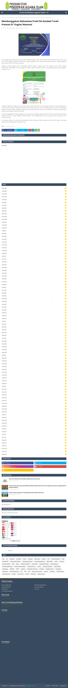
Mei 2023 (34, 262)
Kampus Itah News (6, 587)
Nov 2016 (34, 448)
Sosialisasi (52, 571)
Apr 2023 (34, 264)
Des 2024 (34, 216)
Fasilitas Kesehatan (55, 559)
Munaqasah (5, 569)
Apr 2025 (34, 211)
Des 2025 (34, 194)
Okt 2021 (34, 312)
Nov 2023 (34, 245)
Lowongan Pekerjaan (47, 566)
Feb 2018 (34, 423)
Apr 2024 (34, 239)
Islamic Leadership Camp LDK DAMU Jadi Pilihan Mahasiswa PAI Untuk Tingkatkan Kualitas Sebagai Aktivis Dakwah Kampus (37, 486)
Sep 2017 (34, 431)
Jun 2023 (34, 259)
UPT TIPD (36, 589)
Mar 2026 (34, 188)
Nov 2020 (34, 344)
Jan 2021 (34, 338)
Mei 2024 (34, 236)
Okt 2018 (34, 406)
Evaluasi (43, 559)
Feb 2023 (34, 270)
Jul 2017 (34, 434)
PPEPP (17, 569)
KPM (13, 564)
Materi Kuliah (57, 566)
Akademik (12, 559)
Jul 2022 (34, 287)
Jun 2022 (34, 290)
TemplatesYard (13, 685)
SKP (29, 571)
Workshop (33, 574)
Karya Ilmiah (34, 564)
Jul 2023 (34, 256)
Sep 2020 (34, 349)
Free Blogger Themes (30, 685)
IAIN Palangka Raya (6, 585)
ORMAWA (12, 569)
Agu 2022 (34, 284)
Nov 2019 (34, 375)
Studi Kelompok (60, 571)
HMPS (56, 561)
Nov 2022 (34, 276)
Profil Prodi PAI (54, 685)
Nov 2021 (34, 310)
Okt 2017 (34, 429)
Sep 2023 (34, 250)
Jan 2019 (34, 400)
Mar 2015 (34, 454)
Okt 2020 (34, 346)
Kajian (17, 564)
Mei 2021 (34, 327)
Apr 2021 (34, 329)
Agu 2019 (34, 383)
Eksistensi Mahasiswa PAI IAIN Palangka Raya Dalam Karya (24, 479)
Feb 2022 (34, 301)
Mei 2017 (34, 440)
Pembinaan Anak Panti (32, 569)
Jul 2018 (34, 414)
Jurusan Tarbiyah (6, 564)
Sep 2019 (34, 380)
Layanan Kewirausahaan (20, 566)
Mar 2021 (34, 332)
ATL (7, 559)
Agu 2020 (34, 352)
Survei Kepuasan (6, 574)
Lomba (39, 566)
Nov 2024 (34, 219)
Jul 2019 (34, 386)
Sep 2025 (34, 199)
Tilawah (13, 574)
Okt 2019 (34, 378)
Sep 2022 (34, 281)
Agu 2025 (34, 202)
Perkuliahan (5, 571)
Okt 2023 (34, 247)
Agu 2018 (34, 412)
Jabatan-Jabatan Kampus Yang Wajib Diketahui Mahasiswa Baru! (26, 492)
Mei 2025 (34, 208)
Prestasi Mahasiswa (10, 17)
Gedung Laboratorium (15, 561)
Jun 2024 (34, 233)
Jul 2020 (34, 355)
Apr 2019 (34, 392)
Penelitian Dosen (50, 569)
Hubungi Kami (63, 685)
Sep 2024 (34, 225)
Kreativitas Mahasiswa (7, 566)
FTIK (48, 559)
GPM (63, 559)
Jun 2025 (34, 205)
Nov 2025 (34, 196)
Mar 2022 (34, 298)
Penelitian (41, 569)
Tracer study (20, 574)
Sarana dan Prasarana (37, 571)
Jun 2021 (34, 324)
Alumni (24, 559)
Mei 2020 (34, 358)
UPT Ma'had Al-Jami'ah (7, 591)
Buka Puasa (37, 559)
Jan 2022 (34, 304)
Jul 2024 (34, 230)
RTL (21, 571)
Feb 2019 (34, 397)
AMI (3, 559)
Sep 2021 (34, 315)
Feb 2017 (34, 445)
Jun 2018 (34, 417)
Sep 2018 (34, 409)
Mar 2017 (34, 443)
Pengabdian (58, 569)
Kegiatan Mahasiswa (44, 564)
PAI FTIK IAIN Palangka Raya (9, 28)
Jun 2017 (34, 437)
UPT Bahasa (5, 589)
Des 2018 (34, 403)
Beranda (4, 17)
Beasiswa (30, 559)
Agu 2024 (34, 228)
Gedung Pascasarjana (27, 561)
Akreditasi (18, 559)
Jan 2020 (34, 369)
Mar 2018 (34, 420)
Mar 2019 (34, 395)
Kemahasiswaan (54, 564)
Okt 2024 (34, 222)
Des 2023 (34, 242)
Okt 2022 (34, 279)
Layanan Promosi (31, 566)
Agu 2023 (34, 253)
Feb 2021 (34, 335)
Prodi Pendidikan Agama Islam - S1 (34, 12)
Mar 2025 (34, 213)
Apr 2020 (34, 361)
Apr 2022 (34, 295)
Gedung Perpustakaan (39, 561)
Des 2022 (34, 273)
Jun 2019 (34, 389)
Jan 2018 (34, 426)
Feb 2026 (34, 191)
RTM (25, 571)
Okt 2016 (34, 451)
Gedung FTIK (5, 561)
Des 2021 (34, 307)
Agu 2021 (34, 318)
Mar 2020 (34, 363)
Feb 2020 (34, 366)
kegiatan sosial (41, 574)
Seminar (46, 571)
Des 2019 (34, 372)
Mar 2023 (34, 267)
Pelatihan (23, 569)
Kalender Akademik (25, 564)
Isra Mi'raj (61, 561)
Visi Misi (27, 574)
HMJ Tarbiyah (50, 561)
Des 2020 (34, 341)
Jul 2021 (34, 321)
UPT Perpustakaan (39, 587)
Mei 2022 (34, 293)
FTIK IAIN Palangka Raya (40, 585)
